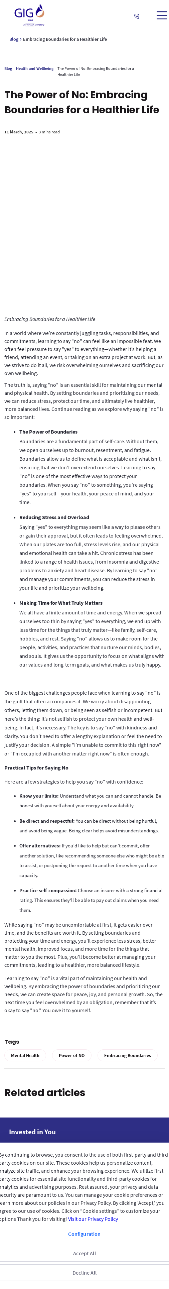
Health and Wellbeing (37, 68)
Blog (13, 39)
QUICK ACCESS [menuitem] (27, 1123)
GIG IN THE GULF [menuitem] (29, 1105)
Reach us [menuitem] (21, 1140)
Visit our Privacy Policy (93, 1218)
